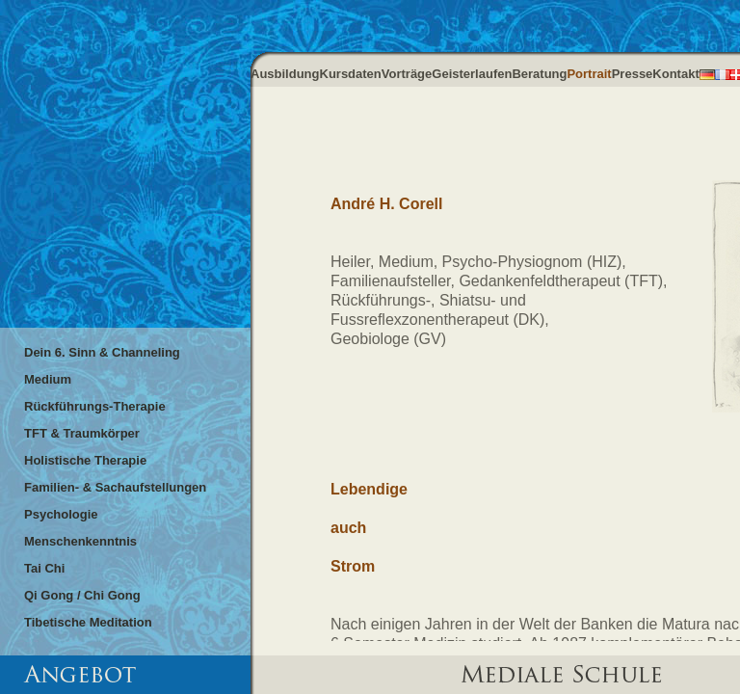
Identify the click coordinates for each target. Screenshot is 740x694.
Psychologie (61, 514)
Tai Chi (44, 568)
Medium (47, 379)
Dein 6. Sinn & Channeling (102, 352)
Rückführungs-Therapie (95, 406)
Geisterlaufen (472, 74)
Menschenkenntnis (80, 541)
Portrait (589, 74)
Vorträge (407, 74)
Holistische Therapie (85, 460)
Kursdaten (351, 74)
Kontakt (675, 74)
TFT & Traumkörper (82, 433)
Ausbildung (285, 74)
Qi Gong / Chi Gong (82, 595)
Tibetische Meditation (88, 622)
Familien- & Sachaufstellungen (115, 487)
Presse (632, 74)
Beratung (539, 74)
